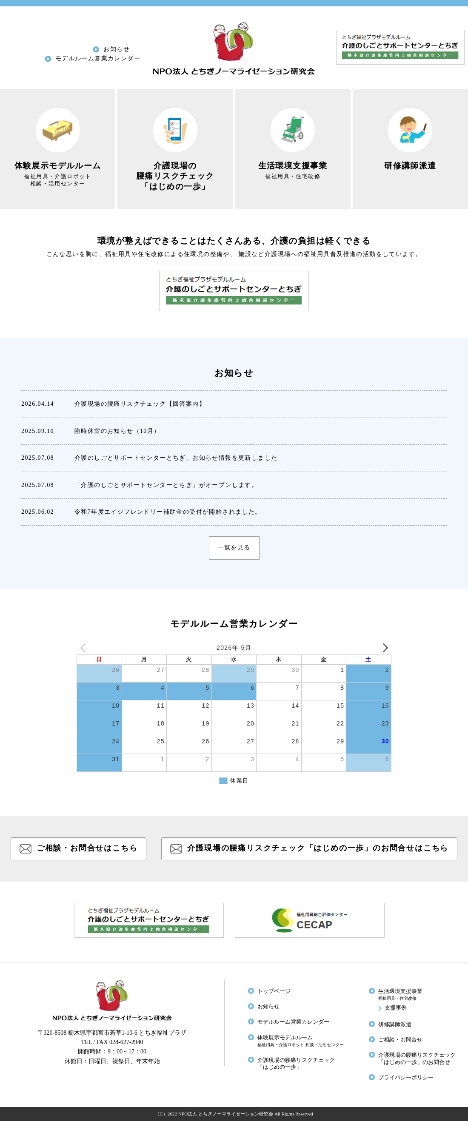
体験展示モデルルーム (300, 1041)
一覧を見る (234, 547)
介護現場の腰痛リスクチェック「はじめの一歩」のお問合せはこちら (317, 848)
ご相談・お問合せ (400, 1040)
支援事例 (396, 1008)
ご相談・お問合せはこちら (87, 848)
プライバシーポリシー (406, 1078)
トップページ (274, 991)
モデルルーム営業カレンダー (97, 58)
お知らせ (116, 49)
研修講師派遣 (394, 1024)
